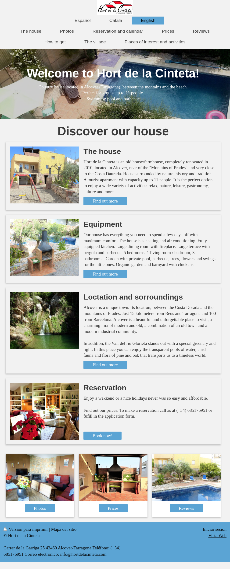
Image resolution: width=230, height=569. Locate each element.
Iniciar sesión (214, 529)
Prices (113, 508)
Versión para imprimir (26, 529)
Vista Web (217, 535)
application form (119, 416)
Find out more (105, 201)
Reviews (186, 508)
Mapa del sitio (64, 529)
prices (112, 410)
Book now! (102, 435)
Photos (40, 508)
